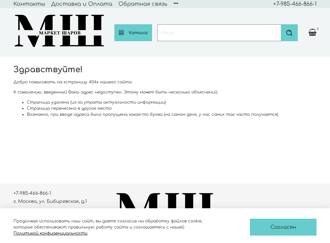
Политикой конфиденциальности (50, 233)
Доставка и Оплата (81, 4)
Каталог (133, 32)
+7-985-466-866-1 (295, 4)
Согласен (283, 227)
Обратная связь (142, 4)
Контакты (29, 4)
